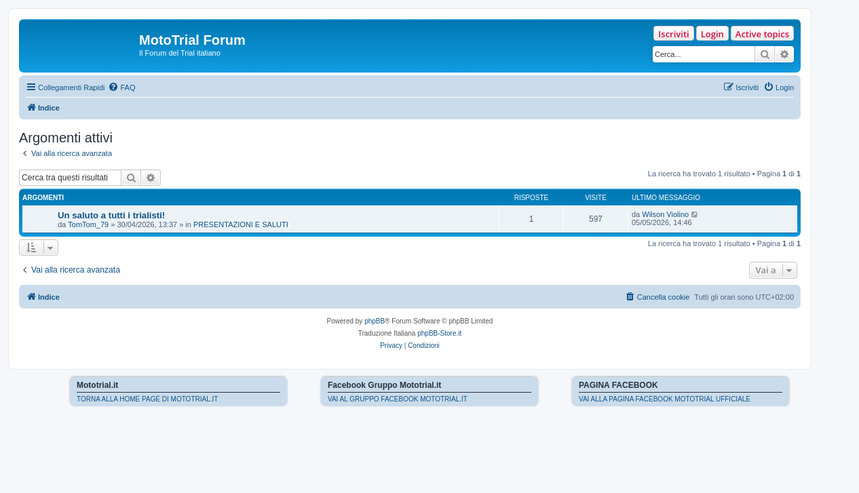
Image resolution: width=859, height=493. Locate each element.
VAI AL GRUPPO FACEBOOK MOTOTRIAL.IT (397, 399)
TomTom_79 (88, 224)
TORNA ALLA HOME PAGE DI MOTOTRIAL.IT (147, 399)
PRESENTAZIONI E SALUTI (240, 224)
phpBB (374, 321)
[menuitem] (121, 87)
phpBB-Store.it (439, 333)
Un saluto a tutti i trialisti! (111, 215)
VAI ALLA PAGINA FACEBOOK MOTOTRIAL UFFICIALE (664, 399)
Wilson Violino (665, 214)
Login (712, 34)
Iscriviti (673, 34)
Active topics (762, 34)
